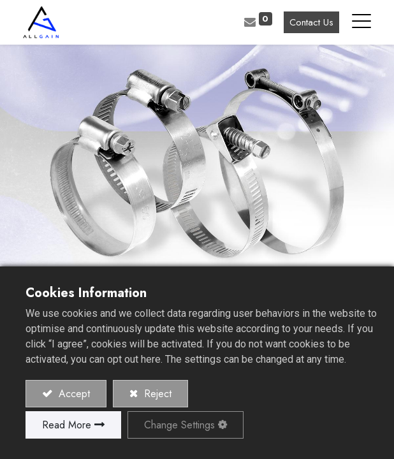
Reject (156, 393)
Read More (66, 425)
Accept (72, 393)
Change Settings (179, 425)
